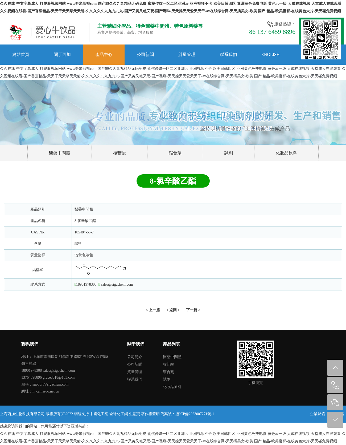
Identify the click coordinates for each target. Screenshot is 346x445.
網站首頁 (20, 54)
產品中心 (103, 54)
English (270, 54)
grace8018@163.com (59, 377)
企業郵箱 (317, 414)
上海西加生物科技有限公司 (22, 414)
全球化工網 (118, 414)
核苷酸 (119, 153)
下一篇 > (193, 310)
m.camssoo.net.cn (45, 391)
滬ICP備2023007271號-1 (194, 414)
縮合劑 (175, 153)
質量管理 (186, 54)
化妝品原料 (286, 153)
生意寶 (134, 414)
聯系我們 (228, 54)
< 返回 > (173, 310)
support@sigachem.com (50, 384)
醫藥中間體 (59, 153)
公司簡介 (134, 357)
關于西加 (62, 54)
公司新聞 (145, 54)
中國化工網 (99, 414)
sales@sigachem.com (117, 284)
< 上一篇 (153, 310)
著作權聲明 (150, 414)
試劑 (228, 153)
